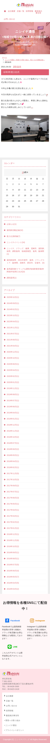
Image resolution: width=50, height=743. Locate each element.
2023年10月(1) (13, 315)
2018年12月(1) (13, 425)
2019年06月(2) (13, 407)
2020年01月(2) (13, 382)
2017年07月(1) (13, 492)
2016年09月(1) (13, 552)
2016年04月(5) (13, 583)
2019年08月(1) (13, 394)
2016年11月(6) (13, 540)
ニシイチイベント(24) (16, 242)
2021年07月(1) (13, 334)
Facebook (12, 620)
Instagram (37, 620)
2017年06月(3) (13, 498)
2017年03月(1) (13, 516)
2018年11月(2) (13, 431)
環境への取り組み (12, 720)
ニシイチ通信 (11, 725)
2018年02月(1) (13, 467)
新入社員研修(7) (13, 236)
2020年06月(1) (13, 364)
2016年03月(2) (13, 589)
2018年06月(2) (13, 449)
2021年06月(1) (13, 340)
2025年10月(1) (13, 297)
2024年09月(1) (13, 303)
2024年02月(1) (13, 309)
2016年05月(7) (13, 577)
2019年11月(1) (13, 388)
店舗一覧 (20, 11)
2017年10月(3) (13, 479)
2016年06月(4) (13, 571)
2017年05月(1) (13, 504)
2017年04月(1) (13, 510)
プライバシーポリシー (14, 730)
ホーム (4, 57)
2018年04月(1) (13, 461)
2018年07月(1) (13, 443)
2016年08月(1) (13, 558)
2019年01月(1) (13, 419)
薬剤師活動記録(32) (15, 230)
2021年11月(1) (13, 328)
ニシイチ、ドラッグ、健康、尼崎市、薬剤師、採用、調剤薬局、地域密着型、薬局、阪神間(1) (26, 251)
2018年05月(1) (13, 455)
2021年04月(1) (13, 346)
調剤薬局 (17, 67)
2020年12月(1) (13, 352)
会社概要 (11, 11)
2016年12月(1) (13, 534)
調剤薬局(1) (11, 278)
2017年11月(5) (13, 473)
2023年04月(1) (13, 321)
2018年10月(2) (13, 437)
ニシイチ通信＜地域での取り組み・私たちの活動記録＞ (25, 60)
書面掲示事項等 (38, 12)
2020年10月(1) (13, 358)
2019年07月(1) (13, 400)
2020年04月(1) (13, 370)
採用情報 (29, 11)
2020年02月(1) (13, 376)
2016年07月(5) (13, 565)
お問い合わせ (9, 19)
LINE (12, 647)
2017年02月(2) (13, 522)
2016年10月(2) (13, 546)
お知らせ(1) (11, 224)
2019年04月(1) (13, 413)
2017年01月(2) (13, 528)
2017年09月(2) (13, 486)
